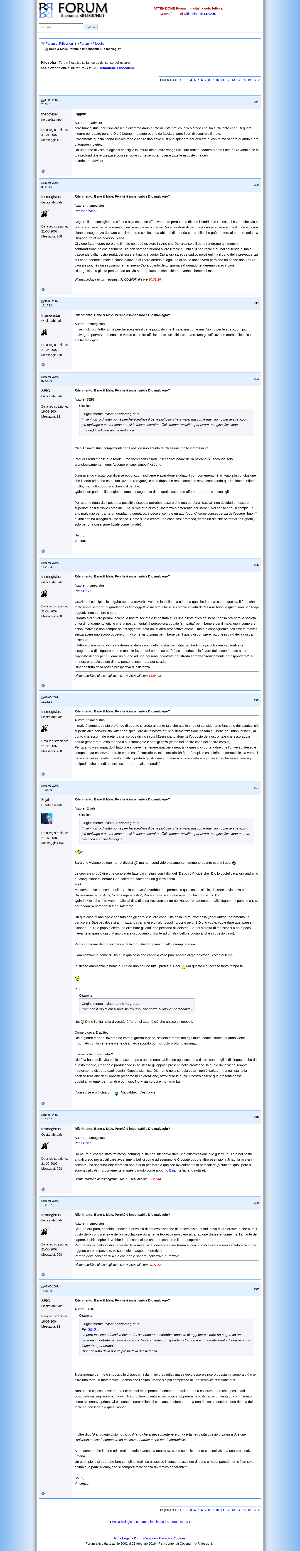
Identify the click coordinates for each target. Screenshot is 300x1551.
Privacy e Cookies (172, 1538)
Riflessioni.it (193, 14)
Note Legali (122, 1538)
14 (239, 80)
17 (254, 80)
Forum (84, 43)
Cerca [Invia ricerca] (90, 27)
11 (222, 80)
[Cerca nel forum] (61, 26)
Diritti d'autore (145, 1538)
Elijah (85, 1143)
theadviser (88, 211)
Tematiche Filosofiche (117, 68)
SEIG (85, 591)
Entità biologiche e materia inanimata (138, 1522)
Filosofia (98, 43)
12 (228, 80)
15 (244, 80)
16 (249, 80)
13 (233, 80)
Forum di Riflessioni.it (61, 43)
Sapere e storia (177, 1522)
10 (217, 80)
